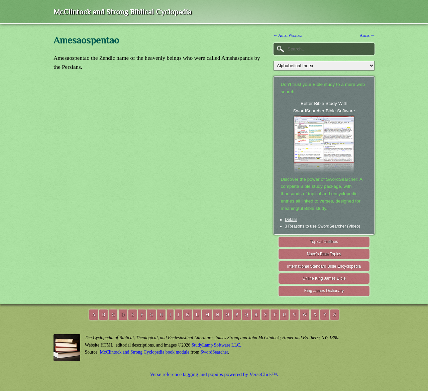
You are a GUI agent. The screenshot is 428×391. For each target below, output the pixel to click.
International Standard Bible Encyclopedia (324, 266)
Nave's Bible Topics (324, 254)
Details (291, 219)
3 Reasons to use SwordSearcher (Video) (322, 226)
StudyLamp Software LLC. (216, 345)
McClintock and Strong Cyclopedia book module (145, 352)
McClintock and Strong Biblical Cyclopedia (123, 12)
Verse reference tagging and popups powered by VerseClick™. (214, 374)
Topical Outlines (324, 241)
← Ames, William (288, 35)
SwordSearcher (214, 352)
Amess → (367, 35)
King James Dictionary (324, 290)
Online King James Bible (324, 278)
